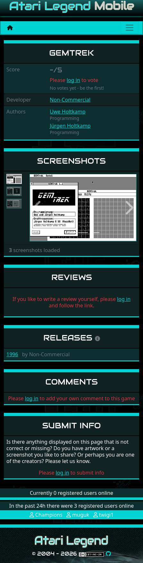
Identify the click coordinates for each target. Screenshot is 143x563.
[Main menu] (130, 27)
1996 (12, 354)
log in (73, 80)
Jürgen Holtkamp (70, 125)
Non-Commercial (70, 99)
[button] (37, 207)
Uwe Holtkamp (67, 111)
